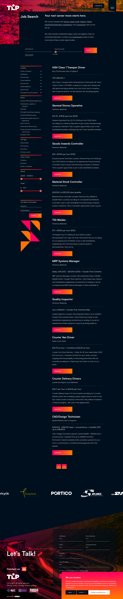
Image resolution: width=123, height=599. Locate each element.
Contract (24, 149)
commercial (80, 25)
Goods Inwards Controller (67, 143)
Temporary (25, 146)
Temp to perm (26, 152)
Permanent (25, 143)
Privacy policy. (12, 585)
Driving (24, 109)
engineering (67, 25)
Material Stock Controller (67, 181)
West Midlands (26, 86)
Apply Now (57, 98)
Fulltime (24, 160)
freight (89, 22)
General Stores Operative (67, 105)
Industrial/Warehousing (29, 115)
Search (88, 50)
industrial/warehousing (53, 25)
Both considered (27, 166)
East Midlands (26, 80)
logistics (83, 22)
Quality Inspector (62, 299)
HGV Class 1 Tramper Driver (68, 67)
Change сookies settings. (27, 585)
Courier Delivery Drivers (66, 378)
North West (25, 90)
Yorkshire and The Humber (30, 93)
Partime (24, 163)
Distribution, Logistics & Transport (29, 105)
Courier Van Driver (63, 337)
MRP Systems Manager (66, 261)
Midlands (24, 74)
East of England (26, 71)
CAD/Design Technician (66, 416)
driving (66, 22)
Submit (33, 215)
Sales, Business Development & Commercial (31, 131)
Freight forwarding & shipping (31, 112)
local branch (77, 37)
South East (25, 83)
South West (25, 77)
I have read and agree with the (70, 571)
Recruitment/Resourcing (29, 126)
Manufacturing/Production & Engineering (30, 119)
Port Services (26, 123)
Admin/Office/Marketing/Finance (32, 101)
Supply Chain (26, 134)
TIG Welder (59, 219)
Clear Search (29, 55)
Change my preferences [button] (98, 592)
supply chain (74, 22)
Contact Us (98, 6)
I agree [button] (70, 592)
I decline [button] (81, 592)
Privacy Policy (84, 571)
